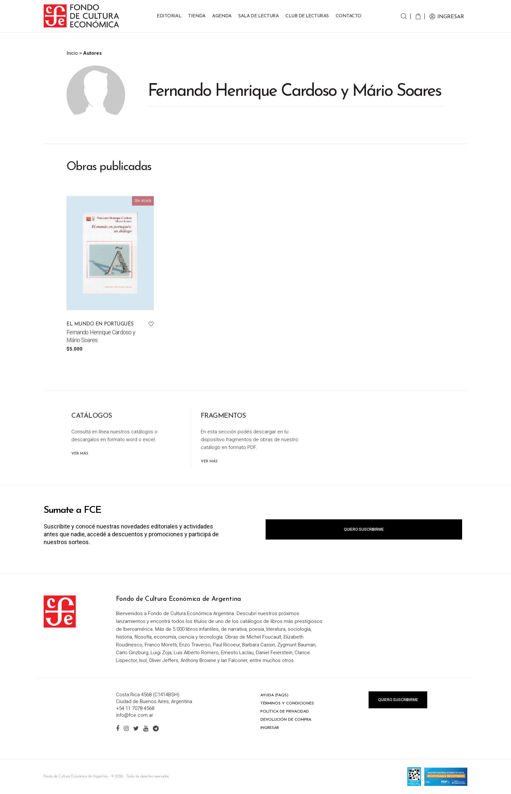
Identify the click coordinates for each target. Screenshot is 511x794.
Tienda (196, 16)
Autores (92, 53)
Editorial (169, 16)
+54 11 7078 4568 (135, 708)
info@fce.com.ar (134, 715)
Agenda (221, 16)
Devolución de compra (285, 720)
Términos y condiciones (287, 703)
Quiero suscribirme (364, 529)
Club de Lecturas (307, 16)
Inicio (72, 53)
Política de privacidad (284, 712)
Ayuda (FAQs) (274, 695)
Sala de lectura (258, 16)
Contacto (348, 16)
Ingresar (269, 728)
